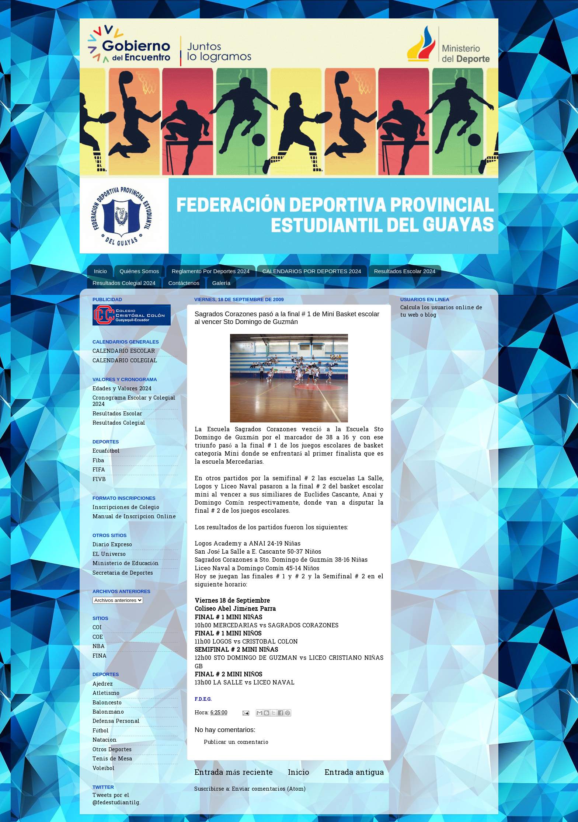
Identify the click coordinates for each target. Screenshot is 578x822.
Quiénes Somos (139, 271)
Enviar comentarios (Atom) (269, 789)
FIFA (99, 470)
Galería (221, 283)
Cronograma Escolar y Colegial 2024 (134, 401)
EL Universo (109, 554)
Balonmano (108, 712)
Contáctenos (183, 283)
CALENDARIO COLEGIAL (125, 361)
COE (98, 637)
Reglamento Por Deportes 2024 (211, 271)
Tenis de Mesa (112, 759)
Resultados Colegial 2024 (124, 283)
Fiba (98, 461)
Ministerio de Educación (126, 564)
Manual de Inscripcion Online (134, 517)
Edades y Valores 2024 (122, 389)
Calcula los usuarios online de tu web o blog (441, 311)
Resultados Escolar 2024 (405, 271)
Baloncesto (107, 703)
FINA (100, 656)
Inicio (100, 271)
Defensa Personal (116, 721)
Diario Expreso (112, 545)
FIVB (99, 480)
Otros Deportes (112, 750)
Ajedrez (103, 684)
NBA (99, 647)
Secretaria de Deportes (123, 573)
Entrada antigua (354, 773)
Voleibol (104, 769)
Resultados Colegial (119, 423)
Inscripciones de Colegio (126, 508)
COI (97, 628)
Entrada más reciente (233, 773)
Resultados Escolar (117, 414)
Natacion (105, 740)
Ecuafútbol (106, 451)
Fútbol (101, 731)
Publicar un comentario (236, 742)
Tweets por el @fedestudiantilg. (116, 799)
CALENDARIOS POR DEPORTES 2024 (311, 271)
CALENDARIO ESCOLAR (124, 351)
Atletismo (106, 693)
